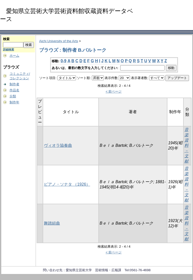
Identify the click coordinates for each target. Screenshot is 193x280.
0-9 (63, 61)
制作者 (14, 84)
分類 (13, 96)
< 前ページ (114, 91)
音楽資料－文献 (186, 145)
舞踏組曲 (52, 223)
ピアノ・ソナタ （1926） (67, 184)
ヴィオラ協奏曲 (58, 145)
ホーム (14, 55)
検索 (6, 39)
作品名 (14, 90)
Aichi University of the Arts (58, 41)
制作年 (14, 102)
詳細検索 (8, 49)
